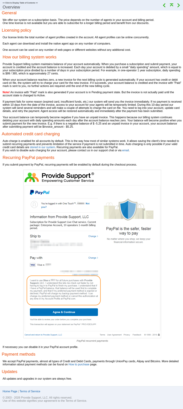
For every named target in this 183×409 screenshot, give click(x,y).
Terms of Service (29, 391)
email (125, 150)
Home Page (10, 391)
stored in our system (42, 147)
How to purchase (79, 364)
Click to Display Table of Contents (20, 3)
